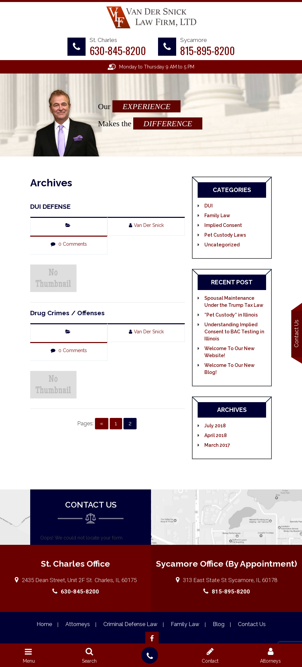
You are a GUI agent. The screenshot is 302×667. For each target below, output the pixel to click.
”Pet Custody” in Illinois (231, 315)
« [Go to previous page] (101, 423)
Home (44, 624)
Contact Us (296, 333)
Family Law (217, 215)
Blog (218, 624)
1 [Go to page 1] (116, 423)
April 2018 (215, 435)
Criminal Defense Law (130, 624)
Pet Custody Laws (225, 235)
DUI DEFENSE (50, 206)
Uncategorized (222, 244)
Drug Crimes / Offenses (67, 313)
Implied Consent (223, 225)
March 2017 (217, 445)
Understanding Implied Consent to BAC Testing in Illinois (234, 331)
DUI (208, 205)
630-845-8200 (118, 50)
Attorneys (77, 624)
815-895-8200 (207, 50)
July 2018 (215, 425)
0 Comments (72, 244)
